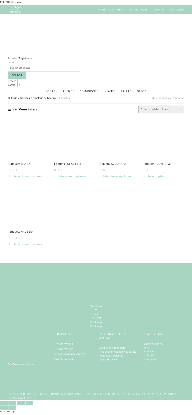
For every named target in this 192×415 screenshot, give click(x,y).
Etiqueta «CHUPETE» (67, 164)
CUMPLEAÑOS (74, 395)
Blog (133, 9)
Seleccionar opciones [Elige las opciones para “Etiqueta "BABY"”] (26, 177)
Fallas (126, 91)
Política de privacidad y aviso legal (118, 353)
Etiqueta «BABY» (19, 164)
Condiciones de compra (112, 349)
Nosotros (106, 9)
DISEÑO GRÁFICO (94, 395)
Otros (141, 91)
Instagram (151, 360)
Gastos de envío (108, 361)
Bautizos (67, 91)
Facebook (152, 356)
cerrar (19, 2)
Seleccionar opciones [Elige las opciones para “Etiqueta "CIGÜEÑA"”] (117, 177)
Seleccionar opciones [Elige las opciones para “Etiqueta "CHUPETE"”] (72, 177)
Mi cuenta (177, 9)
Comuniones (89, 91)
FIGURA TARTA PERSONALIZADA (125, 395)
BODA (43, 395)
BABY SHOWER (16, 395)
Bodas (50, 91)
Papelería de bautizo (44, 98)
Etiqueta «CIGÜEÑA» (112, 164)
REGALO (12, 399)
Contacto (158, 9)
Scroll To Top (7, 413)
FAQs (144, 9)
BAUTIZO (32, 395)
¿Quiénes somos (153, 345)
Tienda (121, 9)
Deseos (13, 81)
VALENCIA (25, 399)
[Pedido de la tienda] (161, 109)
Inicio (14, 98)
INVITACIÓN (152, 395)
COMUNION (56, 395)
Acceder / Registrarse (20, 58)
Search (17, 75)
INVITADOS (168, 395)
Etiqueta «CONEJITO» (158, 164)
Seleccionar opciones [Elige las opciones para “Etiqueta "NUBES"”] (26, 245)
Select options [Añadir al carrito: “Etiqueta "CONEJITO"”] (158, 177)
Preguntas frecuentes (111, 357)
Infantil (110, 91)
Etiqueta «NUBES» (20, 233)
